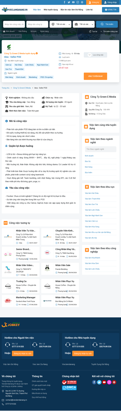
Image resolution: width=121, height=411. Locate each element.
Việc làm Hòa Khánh (92, 258)
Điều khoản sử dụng (39, 394)
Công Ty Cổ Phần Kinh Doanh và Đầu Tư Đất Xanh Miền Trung (26, 237)
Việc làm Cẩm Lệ (91, 221)
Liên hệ (89, 9)
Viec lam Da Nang (40, 365)
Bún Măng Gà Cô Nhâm (64, 302)
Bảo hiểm (88, 173)
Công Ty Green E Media (22, 88)
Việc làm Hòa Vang (92, 227)
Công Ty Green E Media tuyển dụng (21, 53)
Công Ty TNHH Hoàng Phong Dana (24, 254)
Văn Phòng (22, 31)
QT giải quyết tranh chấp (41, 386)
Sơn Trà (8, 69)
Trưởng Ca (21, 281)
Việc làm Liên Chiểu (92, 210)
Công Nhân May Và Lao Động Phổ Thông (65, 249)
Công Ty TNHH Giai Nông (64, 253)
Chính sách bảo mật (39, 382)
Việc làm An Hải (91, 238)
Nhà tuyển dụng (51, 9)
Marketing (33, 77)
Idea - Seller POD (12, 57)
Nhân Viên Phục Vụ (64, 281)
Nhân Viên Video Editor (24, 265)
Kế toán (33, 31)
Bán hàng (9, 77)
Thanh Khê (19, 69)
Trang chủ (5, 88)
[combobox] (60, 24)
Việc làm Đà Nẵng (10, 365)
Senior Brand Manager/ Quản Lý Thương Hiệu (25, 249)
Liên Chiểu (29, 65)
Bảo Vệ (87, 161)
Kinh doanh (9, 31)
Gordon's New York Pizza (25, 302)
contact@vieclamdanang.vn (16, 400)
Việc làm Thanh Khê (92, 199)
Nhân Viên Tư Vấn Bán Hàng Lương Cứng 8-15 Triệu (25, 230)
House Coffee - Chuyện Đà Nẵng (26, 287)
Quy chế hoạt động (39, 398)
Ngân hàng (44, 31)
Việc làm (37, 9)
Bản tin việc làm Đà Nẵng (72, 9)
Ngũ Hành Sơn (42, 65)
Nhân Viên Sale (63, 265)
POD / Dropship (46, 77)
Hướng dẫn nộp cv (39, 390)
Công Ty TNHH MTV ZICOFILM (23, 270)
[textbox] (60, 24)
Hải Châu (18, 65)
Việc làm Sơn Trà (91, 204)
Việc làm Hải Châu (92, 193)
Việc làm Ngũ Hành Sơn (94, 215)
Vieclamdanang (68, 365)
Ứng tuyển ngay (95, 76)
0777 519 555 (11, 404)
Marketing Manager (26, 298)
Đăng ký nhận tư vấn (22, 354)
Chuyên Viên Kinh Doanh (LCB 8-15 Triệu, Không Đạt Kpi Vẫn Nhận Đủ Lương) (65, 230)
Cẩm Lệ (8, 65)
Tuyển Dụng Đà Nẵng (100, 365)
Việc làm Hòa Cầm (92, 263)
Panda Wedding (61, 269)
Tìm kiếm (107, 24)
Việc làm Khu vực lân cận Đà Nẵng (98, 232)
